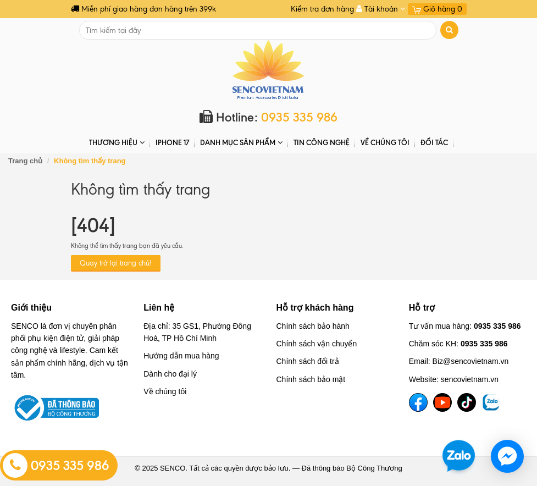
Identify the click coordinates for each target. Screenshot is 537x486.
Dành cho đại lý (170, 373)
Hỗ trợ (422, 307)
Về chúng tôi (385, 142)
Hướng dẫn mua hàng (181, 355)
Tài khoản (381, 9)
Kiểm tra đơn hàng (322, 9)
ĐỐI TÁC (434, 142)
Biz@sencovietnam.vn (471, 361)
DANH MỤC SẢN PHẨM (241, 142)
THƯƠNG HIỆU (117, 142)
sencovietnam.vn (470, 379)
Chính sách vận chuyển (316, 343)
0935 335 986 (56, 465)
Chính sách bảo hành (313, 326)
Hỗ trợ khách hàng (315, 307)
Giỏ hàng (437, 9)
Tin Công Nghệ (322, 142)
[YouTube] (442, 402)
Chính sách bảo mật (311, 379)
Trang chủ (25, 161)
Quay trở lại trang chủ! (116, 263)
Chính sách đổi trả (307, 361)
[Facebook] (418, 402)
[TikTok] (466, 402)
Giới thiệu (31, 307)
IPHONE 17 (172, 142)
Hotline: (268, 117)
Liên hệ (158, 307)
